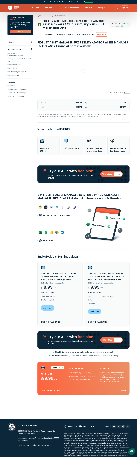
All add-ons (46, 240)
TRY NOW (20, 31)
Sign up (125, 8)
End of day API (12, 68)
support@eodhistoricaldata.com (37, 445)
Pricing (10, 42)
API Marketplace (72, 8)
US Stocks (11, 86)
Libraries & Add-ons (65, 34)
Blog (93, 426)
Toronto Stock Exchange (16, 93)
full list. (116, 382)
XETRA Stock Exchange (15, 96)
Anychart (127, 93)
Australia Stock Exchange (16, 89)
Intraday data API (13, 75)
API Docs (35, 8)
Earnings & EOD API (85, 34)
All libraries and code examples (54, 215)
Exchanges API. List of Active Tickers (15, 54)
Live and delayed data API (17, 72)
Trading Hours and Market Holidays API (20, 60)
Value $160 (57, 368)
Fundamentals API (14, 65)
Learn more (89, 2)
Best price (101, 34)
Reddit (83, 426)
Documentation (14, 49)
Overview (48, 34)
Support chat (70, 426)
